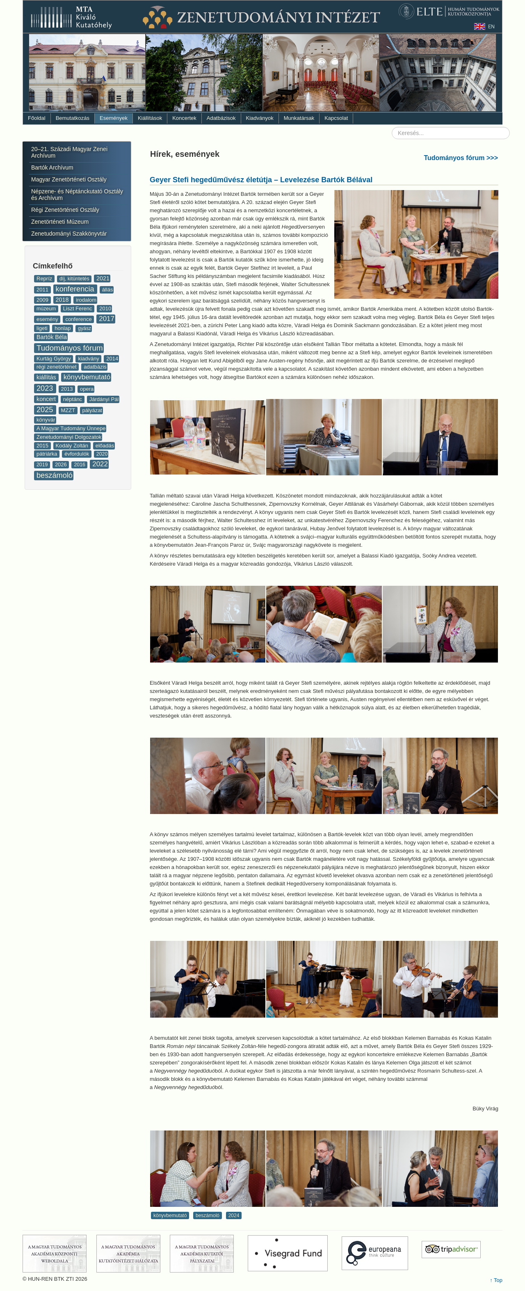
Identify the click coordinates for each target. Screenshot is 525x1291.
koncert (47, 399)
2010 (105, 308)
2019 (43, 465)
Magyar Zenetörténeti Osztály (69, 179)
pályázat (92, 410)
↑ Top (496, 1280)
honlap (63, 328)
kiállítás (47, 377)
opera (87, 389)
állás (107, 290)
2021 (103, 278)
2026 (61, 464)
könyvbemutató (87, 377)
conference (79, 319)
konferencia (76, 289)
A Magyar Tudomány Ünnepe (71, 428)
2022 (100, 464)
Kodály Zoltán (73, 446)
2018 (63, 299)
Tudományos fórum (70, 348)
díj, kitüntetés (75, 279)
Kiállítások (150, 118)
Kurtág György (54, 358)
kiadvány (89, 358)
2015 (43, 446)
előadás (105, 446)
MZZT (69, 410)
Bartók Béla (52, 337)
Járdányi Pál (104, 399)
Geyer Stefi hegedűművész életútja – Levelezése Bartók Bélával (261, 180)
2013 (68, 389)
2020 (101, 454)
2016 (80, 465)
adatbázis (95, 367)
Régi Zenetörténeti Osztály (65, 209)
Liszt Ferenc (78, 308)
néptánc (73, 399)
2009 (43, 300)
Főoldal (37, 118)
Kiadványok (260, 118)
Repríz (45, 278)
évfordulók (77, 454)
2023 (46, 388)
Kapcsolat (336, 118)
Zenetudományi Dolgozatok (69, 437)
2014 (112, 358)
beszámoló (55, 475)
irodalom (86, 300)
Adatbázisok (221, 118)
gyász (84, 328)
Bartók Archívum (52, 167)
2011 (43, 290)
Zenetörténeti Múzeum (60, 221)
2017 (106, 319)
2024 (234, 1215)
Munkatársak (299, 118)
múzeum (47, 309)
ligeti (43, 328)
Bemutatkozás (72, 118)
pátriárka (48, 454)
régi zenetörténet (57, 367)
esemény (48, 319)
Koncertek (184, 118)
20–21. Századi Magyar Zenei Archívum (69, 152)
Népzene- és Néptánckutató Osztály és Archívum (77, 194)
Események (114, 118)
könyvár (46, 420)
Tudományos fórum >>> (461, 157)
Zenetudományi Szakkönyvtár (69, 233)
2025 (46, 410)
